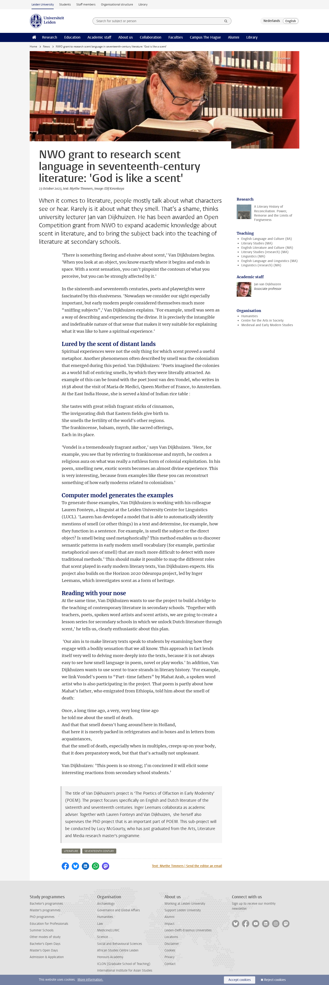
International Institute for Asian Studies (124, 970)
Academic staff (99, 37)
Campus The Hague (205, 37)
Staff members (86, 4)
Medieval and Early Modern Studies (267, 325)
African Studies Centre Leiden (117, 950)
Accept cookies (239, 980)
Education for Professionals (49, 924)
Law (100, 924)
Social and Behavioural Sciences (119, 944)
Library (142, 4)
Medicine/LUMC (108, 930)
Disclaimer (171, 944)
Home (33, 46)
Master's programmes (45, 910)
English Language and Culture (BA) (266, 239)
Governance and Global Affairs (118, 910)
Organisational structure (117, 4)
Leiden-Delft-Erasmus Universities (188, 930)
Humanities (249, 316)
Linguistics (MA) (253, 256)
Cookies (169, 950)
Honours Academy (110, 957)
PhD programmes (42, 917)
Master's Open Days (44, 950)
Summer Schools (41, 930)
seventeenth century (99, 851)
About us (125, 37)
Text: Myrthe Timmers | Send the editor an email (187, 866)
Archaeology (106, 903)
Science (102, 937)
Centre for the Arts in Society (262, 320)
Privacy (169, 957)
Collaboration (150, 37)
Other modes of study (45, 937)
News (46, 46)
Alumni (233, 37)
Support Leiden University (182, 910)
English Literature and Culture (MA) (267, 248)
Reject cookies (275, 980)
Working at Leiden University (184, 903)
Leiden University (43, 4)
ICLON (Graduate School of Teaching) (123, 964)
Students (65, 4)
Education (72, 37)
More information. (90, 979)
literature (71, 851)
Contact (169, 964)
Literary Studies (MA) (257, 243)
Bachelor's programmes (46, 903)
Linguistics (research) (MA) (261, 265)
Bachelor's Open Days (45, 944)
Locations (171, 937)
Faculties (175, 37)
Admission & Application (47, 957)
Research (49, 37)
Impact (169, 924)
